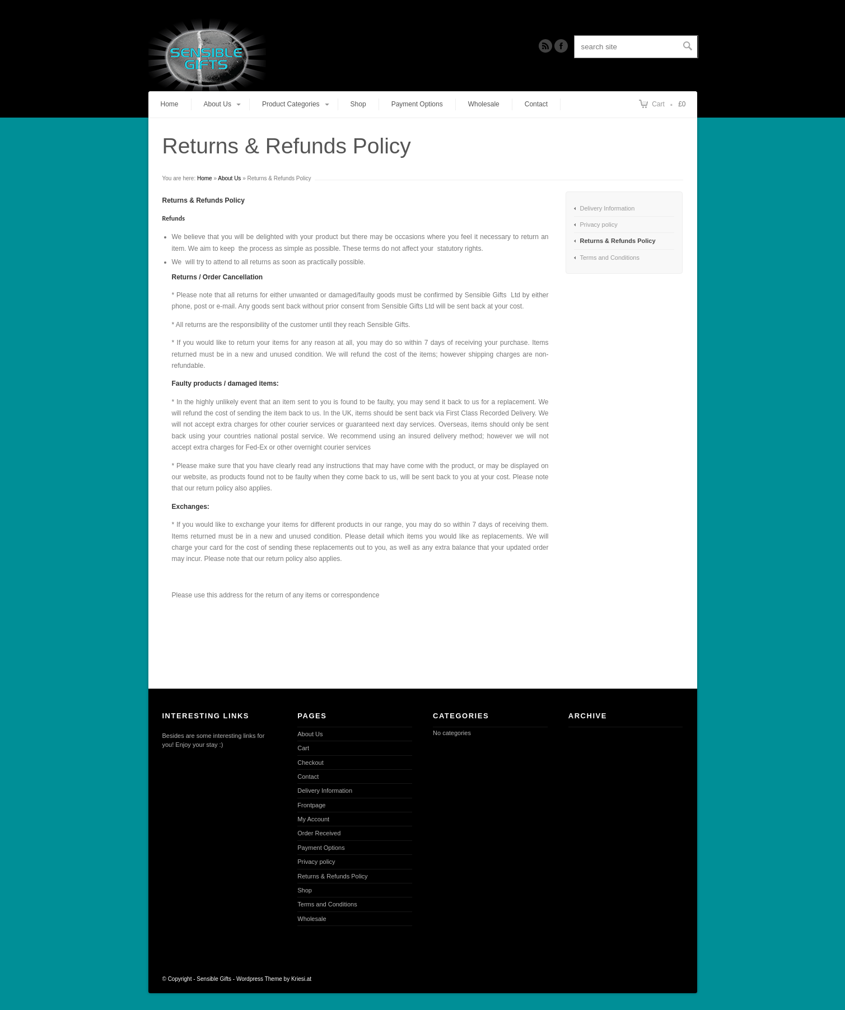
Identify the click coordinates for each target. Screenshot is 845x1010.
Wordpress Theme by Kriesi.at (273, 979)
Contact (536, 104)
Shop (358, 104)
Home (170, 104)
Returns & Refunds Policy (618, 240)
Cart (658, 104)
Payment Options (417, 104)
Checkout (310, 762)
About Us (229, 178)
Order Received (318, 833)
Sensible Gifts (214, 979)
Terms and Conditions (609, 257)
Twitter (561, 46)
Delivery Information (607, 208)
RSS (545, 46)
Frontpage (311, 805)
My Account (313, 819)
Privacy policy (599, 224)
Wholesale (483, 104)
